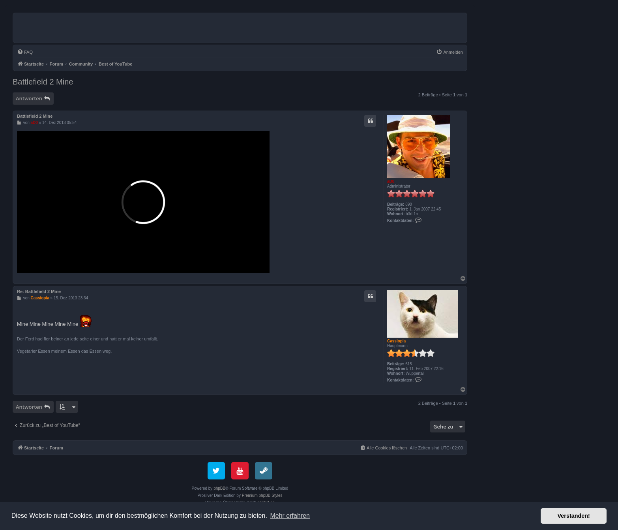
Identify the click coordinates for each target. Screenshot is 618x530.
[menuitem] (25, 52)
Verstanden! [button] (574, 516)
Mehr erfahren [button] (290, 515)
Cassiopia (396, 341)
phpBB (219, 488)
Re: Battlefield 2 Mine (39, 291)
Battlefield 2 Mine (43, 81)
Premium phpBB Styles (262, 495)
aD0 (390, 181)
